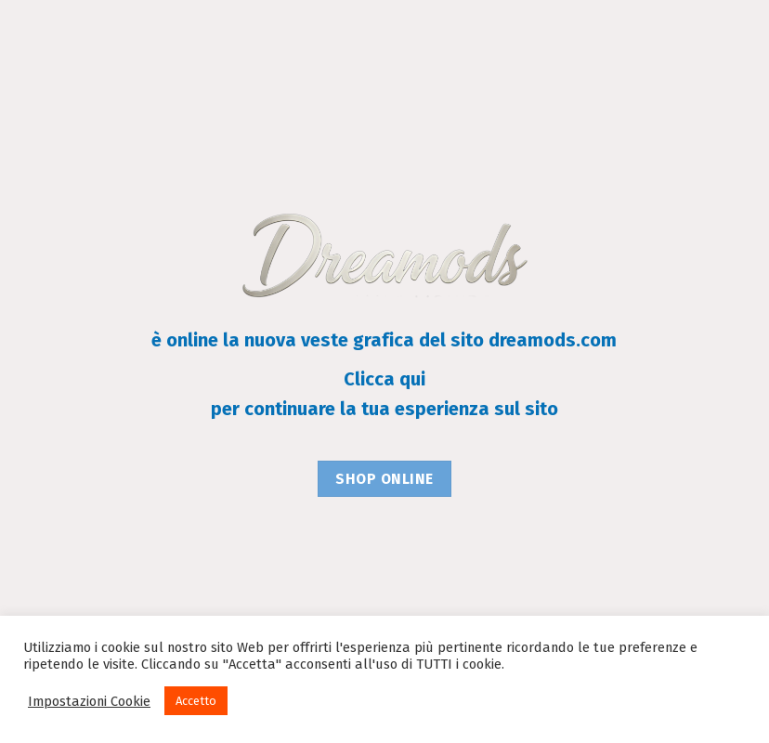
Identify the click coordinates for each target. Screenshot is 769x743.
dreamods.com (553, 340)
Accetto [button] (196, 701)
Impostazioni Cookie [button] (89, 701)
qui (412, 379)
